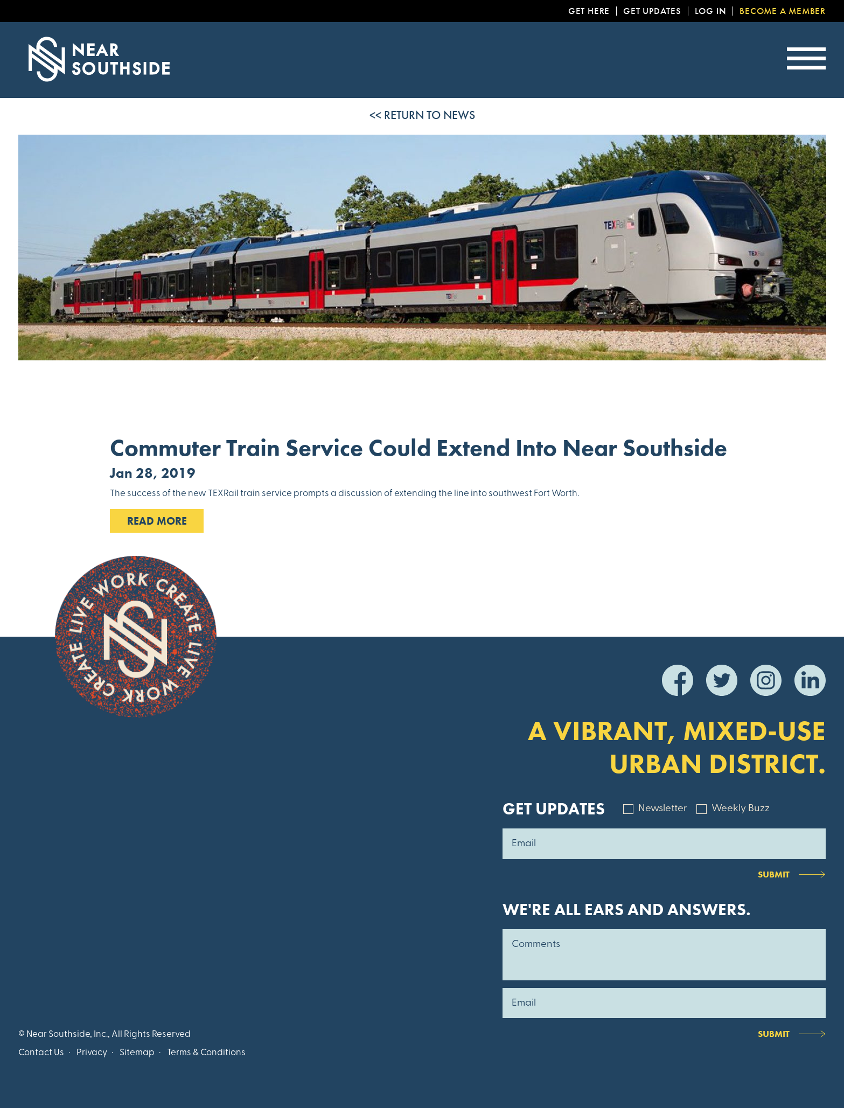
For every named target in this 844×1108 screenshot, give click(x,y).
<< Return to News (422, 115)
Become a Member (783, 11)
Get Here (589, 11)
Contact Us (41, 1052)
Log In (711, 11)
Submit (774, 874)
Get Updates (652, 11)
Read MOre (157, 521)
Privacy (91, 1052)
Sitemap (137, 1052)
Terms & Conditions (206, 1052)
